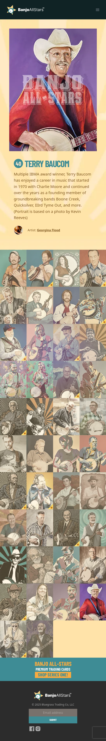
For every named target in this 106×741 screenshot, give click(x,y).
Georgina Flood (48, 230)
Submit (53, 719)
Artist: (32, 230)
